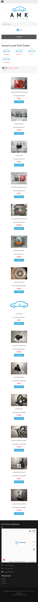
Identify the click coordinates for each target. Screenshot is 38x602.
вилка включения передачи (19, 440)
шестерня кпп (19, 408)
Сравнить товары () (13, 68)
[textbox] (19, 24)
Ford (5, 42)
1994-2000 (6, 54)
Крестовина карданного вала (19, 187)
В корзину (19, 102)
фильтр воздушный (19, 250)
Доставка (4, 578)
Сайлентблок (19, 155)
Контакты (4, 583)
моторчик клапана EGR (19, 345)
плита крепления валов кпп (19, 504)
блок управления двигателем (19, 218)
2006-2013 (19, 54)
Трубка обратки (19, 123)
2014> (31, 54)
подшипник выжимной (19, 472)
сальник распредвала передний (19, 92)
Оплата (3, 581)
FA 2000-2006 (6, 62)
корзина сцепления (19, 282)
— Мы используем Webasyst (19, 594)
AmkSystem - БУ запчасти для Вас (13, 591)
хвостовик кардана (19, 377)
